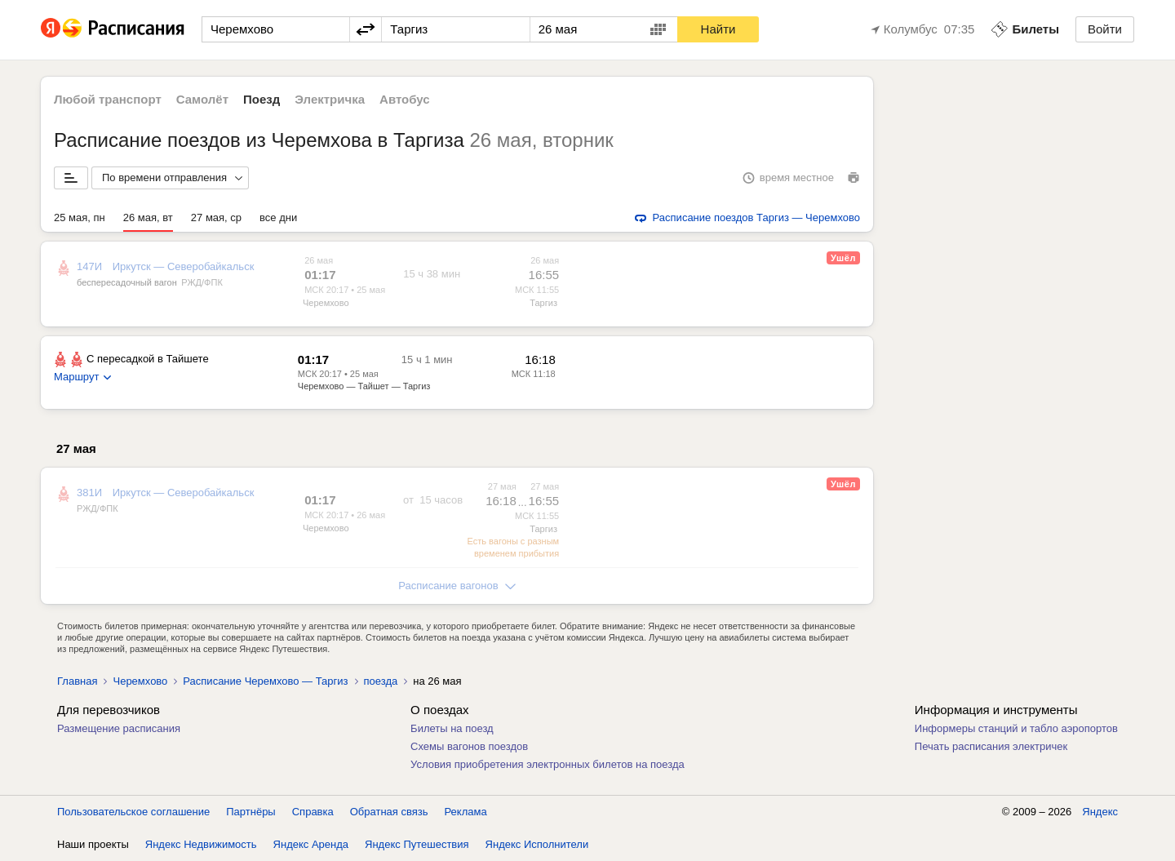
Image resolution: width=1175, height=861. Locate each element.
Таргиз (543, 303)
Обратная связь (389, 812)
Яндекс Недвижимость (201, 844)
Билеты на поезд (452, 728)
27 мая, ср (216, 217)
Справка (313, 812)
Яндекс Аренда (310, 844)
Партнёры (250, 812)
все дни (278, 217)
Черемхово (326, 303)
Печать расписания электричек (991, 746)
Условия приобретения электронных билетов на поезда (547, 764)
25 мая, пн (79, 217)
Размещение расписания (118, 728)
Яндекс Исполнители (537, 844)
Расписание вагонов (456, 585)
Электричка (330, 99)
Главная (77, 681)
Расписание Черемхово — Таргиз (265, 681)
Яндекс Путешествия (417, 844)
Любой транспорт (108, 99)
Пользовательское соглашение (133, 812)
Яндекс (1100, 812)
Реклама (466, 812)
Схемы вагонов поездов (469, 746)
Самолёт (202, 99)
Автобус (404, 99)
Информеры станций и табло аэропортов (1016, 728)
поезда (381, 681)
